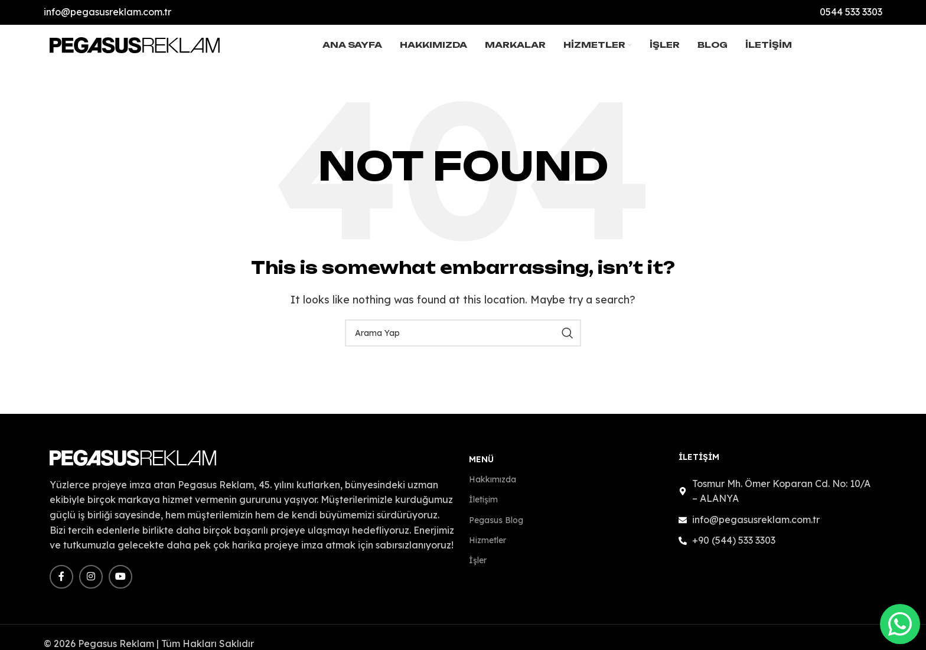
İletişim (483, 506)
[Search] (463, 340)
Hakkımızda (492, 486)
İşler (478, 566)
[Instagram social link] (91, 583)
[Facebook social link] (61, 583)
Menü (481, 466)
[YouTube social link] (120, 583)
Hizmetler (487, 546)
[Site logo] (135, 47)
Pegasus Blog (496, 526)
